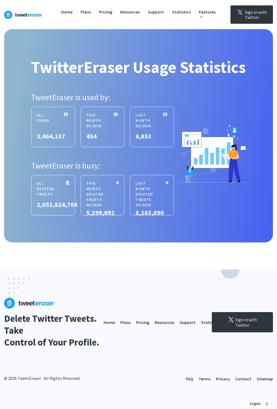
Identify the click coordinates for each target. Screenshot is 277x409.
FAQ (189, 378)
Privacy (223, 378)
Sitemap (265, 378)
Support (156, 12)
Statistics (181, 12)
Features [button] (207, 12)
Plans (86, 12)
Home (66, 12)
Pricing (105, 12)
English (255, 403)
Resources (130, 12)
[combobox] (259, 403)
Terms (204, 378)
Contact (243, 378)
